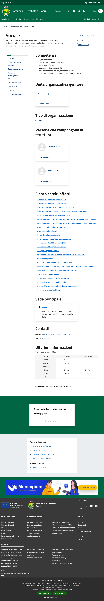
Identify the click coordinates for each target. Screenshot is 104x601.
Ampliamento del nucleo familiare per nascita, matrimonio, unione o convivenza (67, 223)
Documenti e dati (7, 539)
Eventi (80, 539)
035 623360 (46, 338)
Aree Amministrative (8, 525)
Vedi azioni (91, 36)
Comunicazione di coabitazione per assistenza (54, 239)
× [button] (102, 579)
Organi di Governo (7, 522)
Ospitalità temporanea (45, 258)
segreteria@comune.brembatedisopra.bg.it (16, 573)
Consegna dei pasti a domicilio (48, 250)
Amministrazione (16, 26)
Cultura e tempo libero (34, 525)
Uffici (26, 26)
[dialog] (52, 589)
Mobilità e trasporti (33, 536)
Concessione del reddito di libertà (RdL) (51, 243)
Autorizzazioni (57, 533)
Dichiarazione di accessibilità (62, 563)
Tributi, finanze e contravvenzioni (63, 527)
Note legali (56, 560)
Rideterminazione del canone (48, 274)
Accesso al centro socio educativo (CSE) (51, 203)
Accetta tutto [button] (44, 593)
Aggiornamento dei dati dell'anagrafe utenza (53, 215)
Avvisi (80, 528)
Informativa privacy (59, 558)
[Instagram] (78, 11)
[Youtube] (73, 11)
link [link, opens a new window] (71, 589)
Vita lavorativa (32, 528)
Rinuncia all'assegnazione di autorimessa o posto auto (57, 286)
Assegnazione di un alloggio (47, 231)
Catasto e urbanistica (34, 533)
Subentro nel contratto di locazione (50, 290)
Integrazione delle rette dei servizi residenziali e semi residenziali (61, 254)
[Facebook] (63, 11)
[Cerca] (100, 11)
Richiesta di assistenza (35, 558)
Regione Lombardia (7, 2)
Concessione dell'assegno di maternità (51, 246)
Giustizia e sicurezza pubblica (62, 525)
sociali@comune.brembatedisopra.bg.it (58, 334)
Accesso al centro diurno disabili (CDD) (51, 199)
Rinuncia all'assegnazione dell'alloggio (51, 282)
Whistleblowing (57, 555)
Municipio (46, 307)
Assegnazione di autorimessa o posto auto (53, 227)
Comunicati (82, 525)
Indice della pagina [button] (13, 52)
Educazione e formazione (61, 522)
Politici (3, 533)
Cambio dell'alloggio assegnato (48, 235)
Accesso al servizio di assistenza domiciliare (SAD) (55, 207)
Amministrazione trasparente (62, 549)
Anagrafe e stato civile (34, 522)
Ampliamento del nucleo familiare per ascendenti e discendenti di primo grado (66, 219)
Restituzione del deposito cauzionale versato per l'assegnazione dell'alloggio (66, 266)
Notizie (80, 522)
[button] (52, 598)
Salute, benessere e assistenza (63, 530)
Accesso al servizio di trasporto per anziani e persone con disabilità (62, 211)
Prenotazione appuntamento (36, 549)
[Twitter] (68, 11)
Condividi (82, 36)
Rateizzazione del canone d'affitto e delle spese (54, 262)
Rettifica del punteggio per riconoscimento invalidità (56, 270)
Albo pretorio (57, 552)
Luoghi (80, 537)
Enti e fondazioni (7, 530)
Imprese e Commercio (34, 530)
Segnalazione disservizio (35, 552)
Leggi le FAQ (31, 555)
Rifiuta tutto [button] (60, 593)
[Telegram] (83, 11)
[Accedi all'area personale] (93, 2)
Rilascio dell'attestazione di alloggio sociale (53, 278)
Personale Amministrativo (10, 536)
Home (6, 26)
